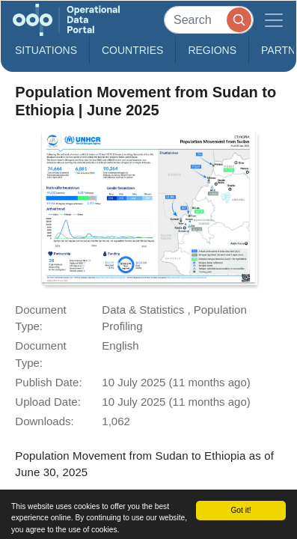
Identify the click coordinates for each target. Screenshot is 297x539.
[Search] (209, 20)
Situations (46, 50)
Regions (212, 50)
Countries (132, 50)
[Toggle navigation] (274, 20)
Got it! (240, 510)
